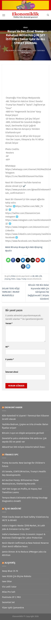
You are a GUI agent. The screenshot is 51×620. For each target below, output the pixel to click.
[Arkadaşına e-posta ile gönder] (32, 260)
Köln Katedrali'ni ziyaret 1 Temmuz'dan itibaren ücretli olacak (25, 417)
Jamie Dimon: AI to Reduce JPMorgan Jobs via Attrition (24, 553)
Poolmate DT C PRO (11, 597)
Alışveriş (10, 562)
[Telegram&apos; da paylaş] (28, 266)
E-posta (9, 359)
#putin (8, 250)
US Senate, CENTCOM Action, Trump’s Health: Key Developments (24, 473)
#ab (32, 247)
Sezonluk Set (8, 602)
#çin (28, 247)
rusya (18, 279)
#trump (14, 247)
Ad (7, 347)
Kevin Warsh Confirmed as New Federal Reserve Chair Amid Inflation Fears (25, 545)
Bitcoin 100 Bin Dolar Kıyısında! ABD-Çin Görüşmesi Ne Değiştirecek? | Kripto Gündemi (38, 292)
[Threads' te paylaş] (28, 260)
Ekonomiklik (11, 51)
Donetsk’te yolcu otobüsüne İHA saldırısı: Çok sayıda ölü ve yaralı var (24, 440)
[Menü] (3, 15)
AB (33, 276)
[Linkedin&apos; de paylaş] (42, 260)
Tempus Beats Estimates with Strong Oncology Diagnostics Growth (24, 499)
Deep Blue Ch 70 (10, 571)
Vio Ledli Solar (9, 586)
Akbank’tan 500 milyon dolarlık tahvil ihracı (23, 447)
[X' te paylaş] (18, 260)
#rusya (22, 247)
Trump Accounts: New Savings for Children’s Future (23, 465)
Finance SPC (11, 454)
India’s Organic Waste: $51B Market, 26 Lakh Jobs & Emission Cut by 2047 (23, 527)
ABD (36, 276)
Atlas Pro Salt (8, 592)
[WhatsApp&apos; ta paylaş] (8, 260)
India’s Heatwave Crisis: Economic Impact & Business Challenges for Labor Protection (23, 536)
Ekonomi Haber (13, 407)
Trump (24, 279)
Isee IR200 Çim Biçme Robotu (16, 576)
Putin (13, 279)
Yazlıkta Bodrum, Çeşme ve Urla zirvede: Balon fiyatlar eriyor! (25, 426)
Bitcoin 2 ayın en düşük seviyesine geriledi (23, 433)
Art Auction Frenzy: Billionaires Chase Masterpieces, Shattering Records (20, 482)
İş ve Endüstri (13, 508)
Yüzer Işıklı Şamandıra (13, 607)
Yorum (8, 323)
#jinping (38, 247)
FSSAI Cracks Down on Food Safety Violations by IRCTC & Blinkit (25, 519)
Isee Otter (7, 581)
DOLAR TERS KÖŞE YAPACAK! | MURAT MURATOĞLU (11, 292)
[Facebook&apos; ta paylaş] (13, 260)
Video (25, 27)
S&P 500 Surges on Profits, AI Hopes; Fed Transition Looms (22, 491)
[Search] (48, 15)
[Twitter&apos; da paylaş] (23, 260)
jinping (7, 279)
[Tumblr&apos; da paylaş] (23, 266)
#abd (7, 247)
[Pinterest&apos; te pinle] (37, 260)
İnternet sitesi (11, 372)
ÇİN (40, 276)
